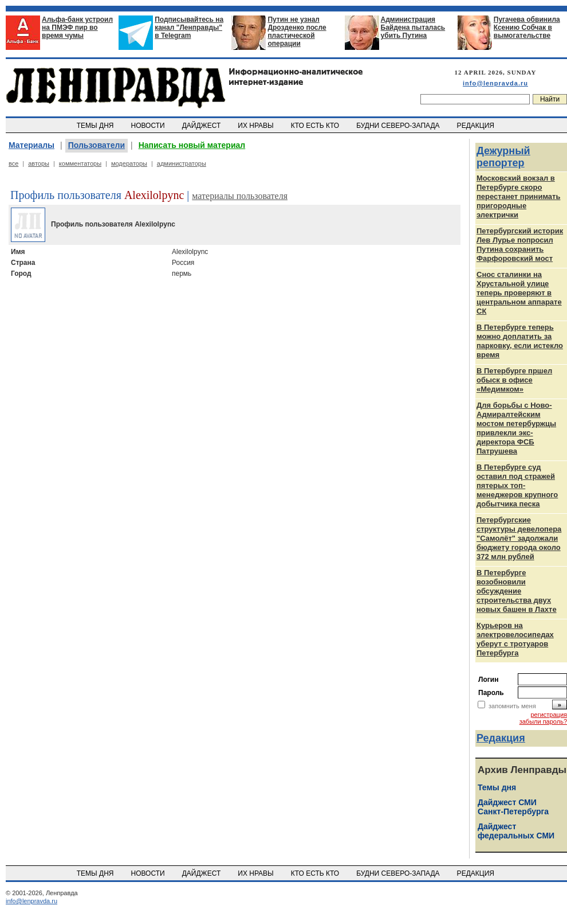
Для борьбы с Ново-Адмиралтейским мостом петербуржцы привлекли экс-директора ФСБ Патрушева (516, 428)
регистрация (548, 714)
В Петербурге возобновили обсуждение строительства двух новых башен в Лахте (517, 591)
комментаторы (80, 163)
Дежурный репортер (503, 157)
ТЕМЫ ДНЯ (96, 126)
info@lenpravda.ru (495, 83)
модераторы (129, 163)
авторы (38, 163)
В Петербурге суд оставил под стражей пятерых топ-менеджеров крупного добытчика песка (517, 485)
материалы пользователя (240, 196)
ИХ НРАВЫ (256, 126)
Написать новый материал (192, 145)
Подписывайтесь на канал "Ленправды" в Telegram (189, 27)
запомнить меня (512, 706)
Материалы (31, 145)
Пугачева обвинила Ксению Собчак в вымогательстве (527, 27)
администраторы (181, 163)
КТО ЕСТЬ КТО (316, 126)
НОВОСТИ (149, 126)
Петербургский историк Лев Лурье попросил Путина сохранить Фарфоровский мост (520, 245)
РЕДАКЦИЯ (476, 126)
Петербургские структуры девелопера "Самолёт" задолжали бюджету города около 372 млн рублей (519, 538)
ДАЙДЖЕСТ (202, 126)
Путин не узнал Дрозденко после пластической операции (296, 31)
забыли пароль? (543, 721)
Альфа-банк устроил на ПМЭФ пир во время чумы (77, 27)
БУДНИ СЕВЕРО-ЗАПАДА (398, 126)
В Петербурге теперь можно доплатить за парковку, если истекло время (520, 341)
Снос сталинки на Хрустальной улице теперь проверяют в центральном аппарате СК (519, 292)
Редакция (501, 738)
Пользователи (96, 145)
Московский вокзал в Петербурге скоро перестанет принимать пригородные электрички (518, 196)
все (13, 163)
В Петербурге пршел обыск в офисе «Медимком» (514, 379)
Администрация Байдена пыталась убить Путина (413, 27)
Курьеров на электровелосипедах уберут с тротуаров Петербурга (515, 639)
